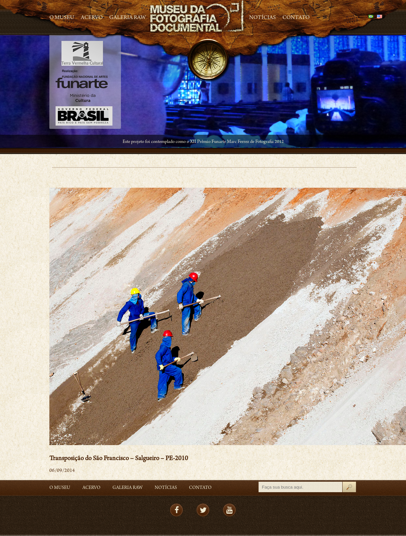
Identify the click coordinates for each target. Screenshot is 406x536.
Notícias (262, 18)
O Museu (61, 18)
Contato (296, 18)
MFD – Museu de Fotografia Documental (197, 16)
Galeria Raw (127, 18)
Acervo (92, 18)
